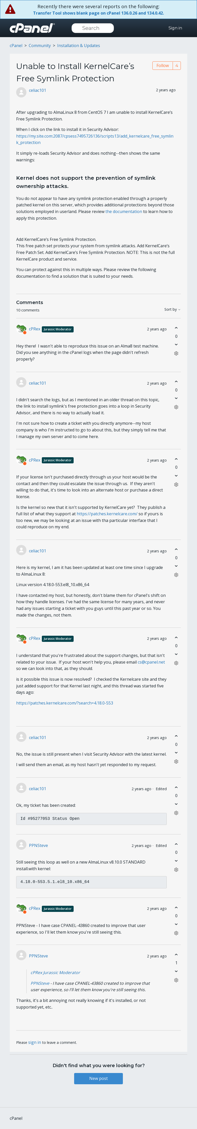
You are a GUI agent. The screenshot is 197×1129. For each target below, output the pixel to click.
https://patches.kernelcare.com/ (107, 514)
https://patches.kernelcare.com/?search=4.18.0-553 (64, 703)
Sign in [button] (175, 28)
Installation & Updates (78, 45)
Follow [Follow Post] (162, 65)
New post (98, 1078)
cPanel (16, 45)
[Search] (93, 28)
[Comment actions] (176, 353)
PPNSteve (38, 845)
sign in (34, 1042)
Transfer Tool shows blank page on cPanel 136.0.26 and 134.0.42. (98, 13)
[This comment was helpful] (176, 327)
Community (40, 45)
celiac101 (37, 90)
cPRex (51, 329)
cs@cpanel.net (151, 662)
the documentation (123, 211)
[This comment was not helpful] (176, 344)
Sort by (172, 309)
